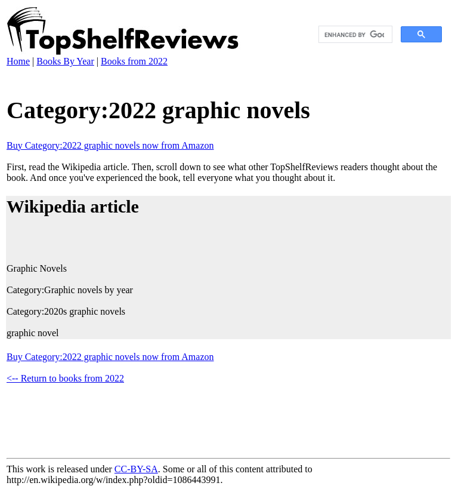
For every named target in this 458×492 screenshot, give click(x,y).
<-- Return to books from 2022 (65, 378)
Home (18, 61)
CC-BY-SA (136, 469)
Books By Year (65, 61)
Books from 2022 (134, 61)
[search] (354, 34)
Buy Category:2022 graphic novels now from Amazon (110, 145)
